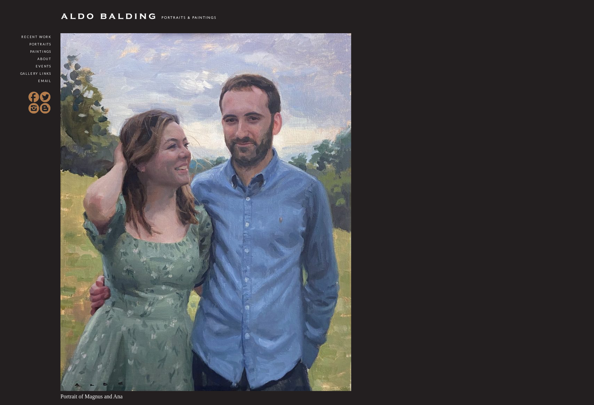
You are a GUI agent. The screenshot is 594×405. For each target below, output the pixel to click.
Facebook (33, 97)
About (44, 59)
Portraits (40, 44)
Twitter (45, 97)
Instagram (33, 108)
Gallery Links (35, 73)
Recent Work (36, 37)
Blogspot (45, 108)
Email (44, 81)
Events (43, 66)
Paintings (40, 51)
